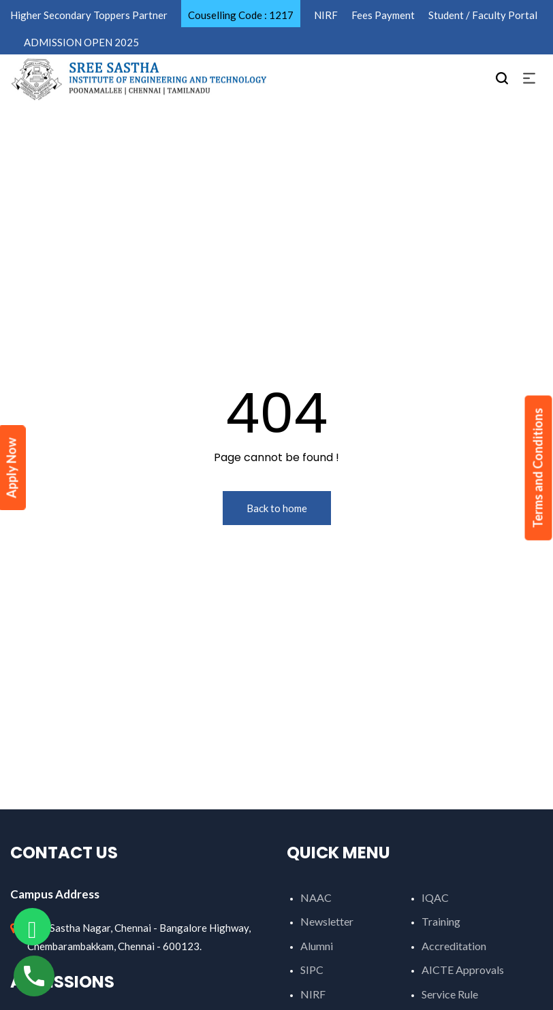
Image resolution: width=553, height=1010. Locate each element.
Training (441, 921)
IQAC (435, 897)
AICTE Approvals (463, 969)
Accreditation (454, 945)
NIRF (313, 994)
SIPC (311, 969)
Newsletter (326, 921)
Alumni (316, 945)
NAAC (316, 897)
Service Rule (450, 994)
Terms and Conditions (538, 468)
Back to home (277, 508)
